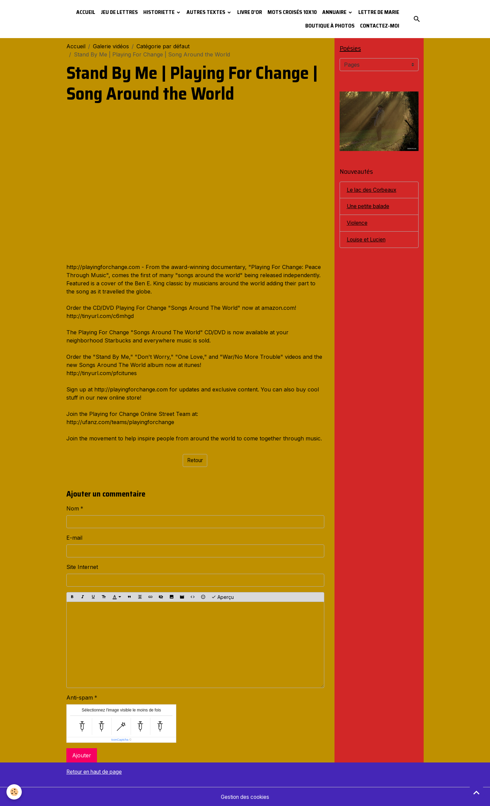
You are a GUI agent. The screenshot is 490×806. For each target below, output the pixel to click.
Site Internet (82, 567)
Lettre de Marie (378, 12)
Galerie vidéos (111, 46)
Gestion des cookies (245, 796)
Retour (195, 460)
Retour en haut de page (97, 771)
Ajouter (81, 755)
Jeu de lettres (119, 12)
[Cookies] (14, 792)
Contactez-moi (379, 25)
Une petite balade (369, 206)
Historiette (159, 12)
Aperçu (222, 597)
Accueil (85, 12)
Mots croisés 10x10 (292, 12)
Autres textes (206, 12)
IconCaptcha (120, 739)
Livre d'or (249, 12)
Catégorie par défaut (163, 46)
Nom (72, 508)
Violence (358, 223)
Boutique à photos (330, 25)
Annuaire (334, 12)
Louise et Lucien (368, 240)
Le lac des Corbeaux (373, 190)
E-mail (74, 537)
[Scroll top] (476, 792)
